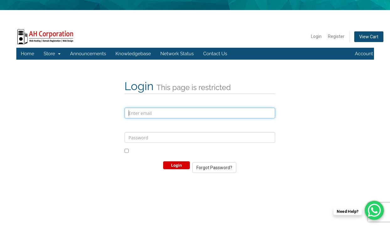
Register (336, 36)
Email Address (140, 102)
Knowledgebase (133, 53)
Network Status (177, 53)
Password (135, 126)
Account (366, 53)
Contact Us (215, 53)
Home (27, 53)
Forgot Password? (214, 167)
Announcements (88, 53)
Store (52, 53)
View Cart (368, 36)
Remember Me (143, 151)
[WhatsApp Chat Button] (374, 210)
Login (316, 36)
